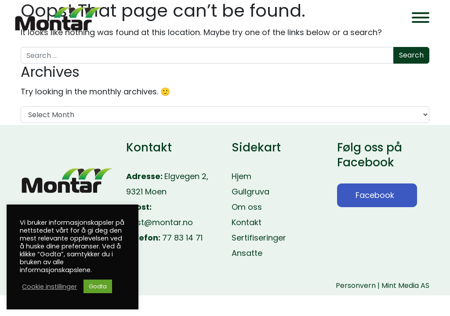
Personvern (356, 285)
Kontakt (246, 222)
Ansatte (247, 253)
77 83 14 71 (182, 237)
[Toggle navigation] (420, 19)
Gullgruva (250, 191)
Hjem (241, 176)
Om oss (247, 206)
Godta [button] (98, 286)
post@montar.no (159, 222)
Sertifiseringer (259, 237)
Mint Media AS (405, 285)
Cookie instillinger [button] (49, 287)
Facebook (375, 195)
